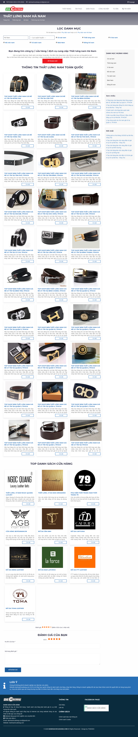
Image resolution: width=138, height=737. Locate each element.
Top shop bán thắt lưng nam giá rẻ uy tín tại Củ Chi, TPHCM (18, 251)
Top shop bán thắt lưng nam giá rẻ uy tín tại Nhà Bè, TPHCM (18, 213)
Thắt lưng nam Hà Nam (38, 20)
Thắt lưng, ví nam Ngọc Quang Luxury (19, 494)
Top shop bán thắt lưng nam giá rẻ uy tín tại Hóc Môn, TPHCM (52, 213)
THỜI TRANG (66, 9)
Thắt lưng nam (16, 20)
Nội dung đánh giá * (11, 651)
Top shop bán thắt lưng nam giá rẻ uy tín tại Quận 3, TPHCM (85, 405)
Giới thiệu (62, 705)
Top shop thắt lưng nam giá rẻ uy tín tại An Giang (51, 136)
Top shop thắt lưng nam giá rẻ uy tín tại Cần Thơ (51, 97)
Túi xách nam (36, 43)
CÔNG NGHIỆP (104, 9)
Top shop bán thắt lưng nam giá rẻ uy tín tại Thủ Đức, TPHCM (85, 136)
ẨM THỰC (78, 9)
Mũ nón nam (10, 43)
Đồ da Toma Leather (15, 608)
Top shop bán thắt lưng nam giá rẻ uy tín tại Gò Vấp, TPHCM (85, 213)
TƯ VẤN (115, 9)
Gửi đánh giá (13, 670)
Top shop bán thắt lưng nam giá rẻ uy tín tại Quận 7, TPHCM (52, 367)
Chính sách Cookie (65, 719)
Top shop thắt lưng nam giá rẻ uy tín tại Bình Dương (85, 97)
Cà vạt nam (62, 37)
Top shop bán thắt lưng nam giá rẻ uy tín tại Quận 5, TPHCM (18, 405)
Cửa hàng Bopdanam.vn (16, 531)
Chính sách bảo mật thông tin (68, 717)
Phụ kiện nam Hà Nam (85, 32)
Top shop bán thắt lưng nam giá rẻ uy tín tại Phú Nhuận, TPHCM (85, 174)
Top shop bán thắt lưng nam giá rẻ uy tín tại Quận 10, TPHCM (52, 328)
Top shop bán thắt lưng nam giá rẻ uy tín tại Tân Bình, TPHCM (52, 174)
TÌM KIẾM (126, 9)
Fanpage (131, 2)
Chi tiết (28, 107)
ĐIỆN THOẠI (90, 9)
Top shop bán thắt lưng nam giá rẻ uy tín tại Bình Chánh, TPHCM (52, 290)
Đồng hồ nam (89, 43)
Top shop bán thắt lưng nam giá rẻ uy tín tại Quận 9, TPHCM (85, 328)
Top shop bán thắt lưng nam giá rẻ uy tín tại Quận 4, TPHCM (52, 405)
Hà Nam (26, 20)
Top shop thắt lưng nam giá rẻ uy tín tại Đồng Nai (18, 97)
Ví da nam (114, 37)
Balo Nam (61, 43)
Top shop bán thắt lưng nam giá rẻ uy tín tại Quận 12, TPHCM (85, 290)
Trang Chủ (6, 20)
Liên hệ (61, 707)
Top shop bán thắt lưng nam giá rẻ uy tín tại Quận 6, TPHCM (85, 367)
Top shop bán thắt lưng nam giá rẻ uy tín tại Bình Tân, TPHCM (18, 290)
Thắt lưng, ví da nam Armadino (52, 493)
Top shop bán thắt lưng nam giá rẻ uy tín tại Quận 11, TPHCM (18, 328)
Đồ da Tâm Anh (44, 531)
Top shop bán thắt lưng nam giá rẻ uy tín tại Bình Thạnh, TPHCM (85, 251)
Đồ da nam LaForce (47, 570)
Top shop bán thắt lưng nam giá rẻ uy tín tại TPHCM (85, 444)
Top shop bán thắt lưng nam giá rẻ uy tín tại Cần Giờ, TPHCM (52, 251)
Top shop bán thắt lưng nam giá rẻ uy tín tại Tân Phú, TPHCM (18, 174)
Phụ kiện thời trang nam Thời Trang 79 (84, 494)
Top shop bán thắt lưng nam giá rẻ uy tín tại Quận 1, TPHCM (52, 444)
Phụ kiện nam (65, 32)
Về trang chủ (52, 61)
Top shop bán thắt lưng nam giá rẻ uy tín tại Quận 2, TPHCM (18, 444)
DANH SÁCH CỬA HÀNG (96, 708)
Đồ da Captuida (78, 531)
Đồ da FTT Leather (79, 570)
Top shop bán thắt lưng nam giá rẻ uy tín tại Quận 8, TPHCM (18, 367)
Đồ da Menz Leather (15, 570)
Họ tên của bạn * (10, 641)
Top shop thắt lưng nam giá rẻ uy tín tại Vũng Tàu (18, 136)
